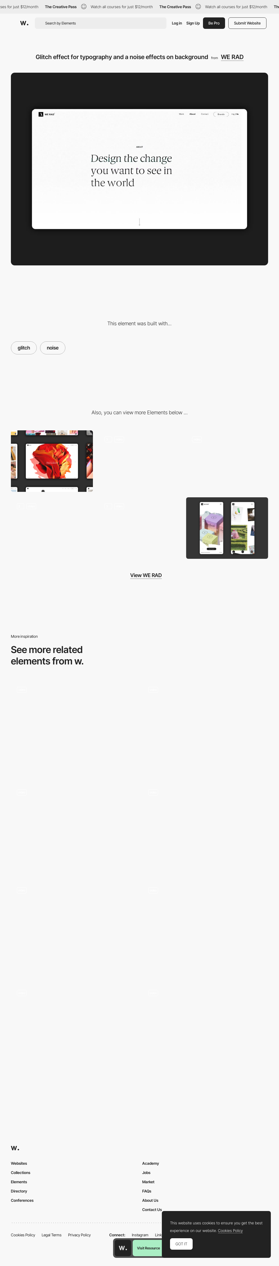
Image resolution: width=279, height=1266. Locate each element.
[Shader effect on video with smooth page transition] (227, 461)
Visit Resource (148, 1248)
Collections (20, 1172)
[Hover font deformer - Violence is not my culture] (74, 828)
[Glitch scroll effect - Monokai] (74, 726)
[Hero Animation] (74, 928)
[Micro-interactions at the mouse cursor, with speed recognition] (139, 461)
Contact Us (152, 1209)
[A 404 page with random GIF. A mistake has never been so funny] (139, 528)
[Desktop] (52, 461)
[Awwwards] (24, 23)
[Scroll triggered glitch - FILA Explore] (205, 1029)
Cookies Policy (23, 1235)
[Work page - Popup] (74, 1031)
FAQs (146, 1191)
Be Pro (214, 23)
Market (148, 1181)
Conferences (22, 1200)
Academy (150, 1163)
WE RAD (232, 57)
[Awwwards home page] (123, 1248)
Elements (19, 1181)
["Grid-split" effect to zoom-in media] (52, 528)
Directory (19, 1191)
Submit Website (247, 23)
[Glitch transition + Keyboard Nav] (205, 728)
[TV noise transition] (205, 828)
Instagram (140, 1235)
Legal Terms (52, 1235)
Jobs (146, 1172)
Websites (19, 1163)
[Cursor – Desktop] (205, 928)
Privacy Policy (79, 1235)
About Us (150, 1200)
